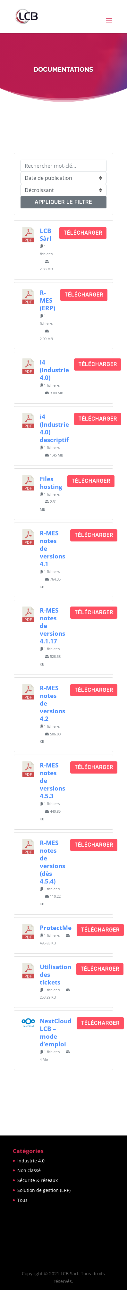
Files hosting (51, 482)
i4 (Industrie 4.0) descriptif (54, 428)
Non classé (29, 1170)
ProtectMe (56, 928)
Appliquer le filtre (63, 202)
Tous (22, 1200)
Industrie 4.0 (31, 1161)
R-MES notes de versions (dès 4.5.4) (52, 862)
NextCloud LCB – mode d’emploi (56, 1032)
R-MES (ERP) (47, 300)
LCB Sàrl (45, 234)
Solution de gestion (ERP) (44, 1190)
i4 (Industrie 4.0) (54, 369)
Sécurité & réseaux (37, 1180)
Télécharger (83, 233)
